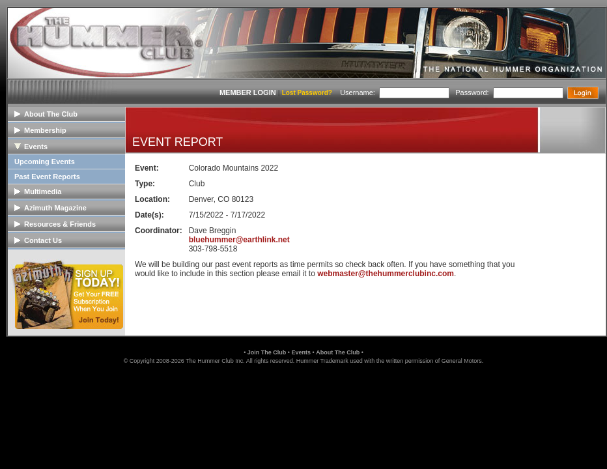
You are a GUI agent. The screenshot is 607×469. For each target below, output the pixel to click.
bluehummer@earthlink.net (239, 239)
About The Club (338, 352)
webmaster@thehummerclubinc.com (385, 273)
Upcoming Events (44, 161)
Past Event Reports (47, 176)
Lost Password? (307, 92)
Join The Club (267, 352)
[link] (303, 392)
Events (301, 352)
